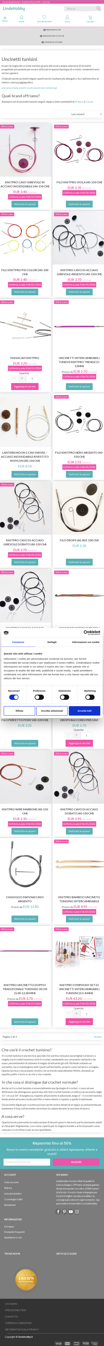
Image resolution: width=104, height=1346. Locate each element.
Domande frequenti (14, 1232)
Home (21, 19)
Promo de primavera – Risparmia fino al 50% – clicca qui (26, 2)
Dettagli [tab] (52, 642)
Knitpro (79, 101)
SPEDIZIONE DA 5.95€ (53, 30)
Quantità (24, 373)
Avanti (97, 1036)
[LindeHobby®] (14, 8)
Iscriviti (76, 1162)
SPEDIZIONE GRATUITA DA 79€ (53, 36)
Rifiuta (19, 710)
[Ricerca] (99, 8)
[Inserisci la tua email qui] (26, 1162)
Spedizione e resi (13, 1237)
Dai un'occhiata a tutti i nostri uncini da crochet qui (29, 87)
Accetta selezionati (52, 710)
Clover (89, 101)
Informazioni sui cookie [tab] (85, 642)
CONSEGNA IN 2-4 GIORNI (53, 42)
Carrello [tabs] (90, 19)
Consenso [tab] (18, 642)
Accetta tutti (85, 710)
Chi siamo (9, 1226)
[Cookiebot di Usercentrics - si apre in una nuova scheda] (86, 632)
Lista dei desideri (44, 19)
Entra (67, 19)
